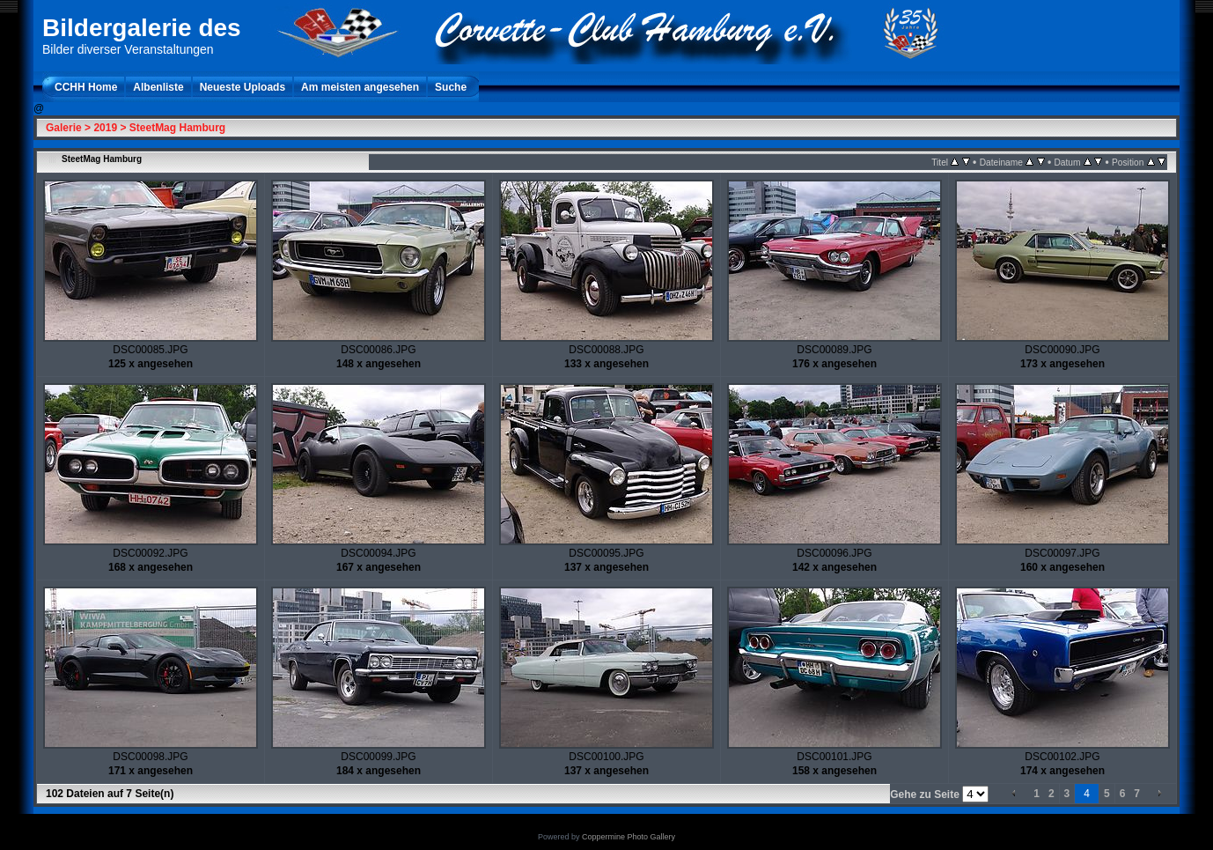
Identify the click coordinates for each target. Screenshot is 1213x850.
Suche (451, 87)
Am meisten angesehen (360, 87)
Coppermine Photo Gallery (628, 836)
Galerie (64, 128)
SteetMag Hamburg (177, 128)
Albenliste (158, 87)
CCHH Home (86, 87)
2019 (105, 128)
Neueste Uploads (242, 87)
